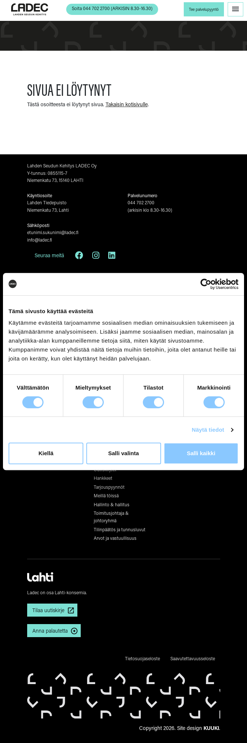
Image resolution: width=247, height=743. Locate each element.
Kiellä (45, 453)
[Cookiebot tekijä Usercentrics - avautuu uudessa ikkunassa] (205, 284)
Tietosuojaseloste (142, 658)
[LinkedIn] (111, 256)
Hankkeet (103, 478)
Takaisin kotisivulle (127, 104)
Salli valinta (123, 453)
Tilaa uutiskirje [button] (48, 610)
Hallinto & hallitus (111, 504)
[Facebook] (79, 256)
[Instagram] (95, 256)
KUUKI (211, 727)
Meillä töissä (106, 495)
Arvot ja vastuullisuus (115, 538)
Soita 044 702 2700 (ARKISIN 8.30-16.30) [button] (112, 8)
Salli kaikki (201, 453)
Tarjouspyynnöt (109, 487)
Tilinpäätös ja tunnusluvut (119, 529)
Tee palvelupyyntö (204, 9)
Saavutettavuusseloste (192, 658)
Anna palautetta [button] (50, 630)
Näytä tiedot (208, 429)
